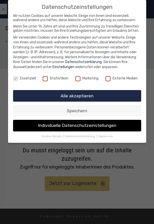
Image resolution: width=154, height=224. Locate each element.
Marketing (86, 78)
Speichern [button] (77, 110)
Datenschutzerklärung (83, 62)
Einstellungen (63, 67)
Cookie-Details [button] (51, 136)
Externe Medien (122, 78)
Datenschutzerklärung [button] (80, 136)
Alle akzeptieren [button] (77, 95)
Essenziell (24, 78)
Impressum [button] (105, 136)
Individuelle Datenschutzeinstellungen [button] (77, 125)
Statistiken (55, 78)
